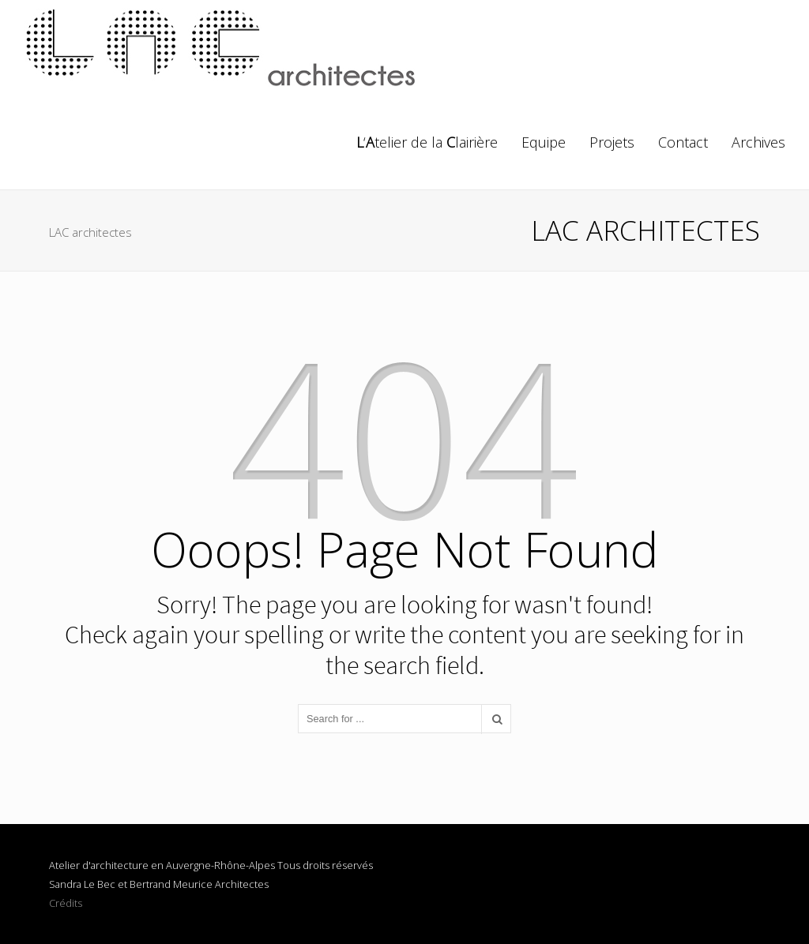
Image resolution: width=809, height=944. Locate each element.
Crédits (65, 903)
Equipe (543, 142)
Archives (758, 142)
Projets (611, 142)
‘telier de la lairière (427, 142)
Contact (683, 142)
